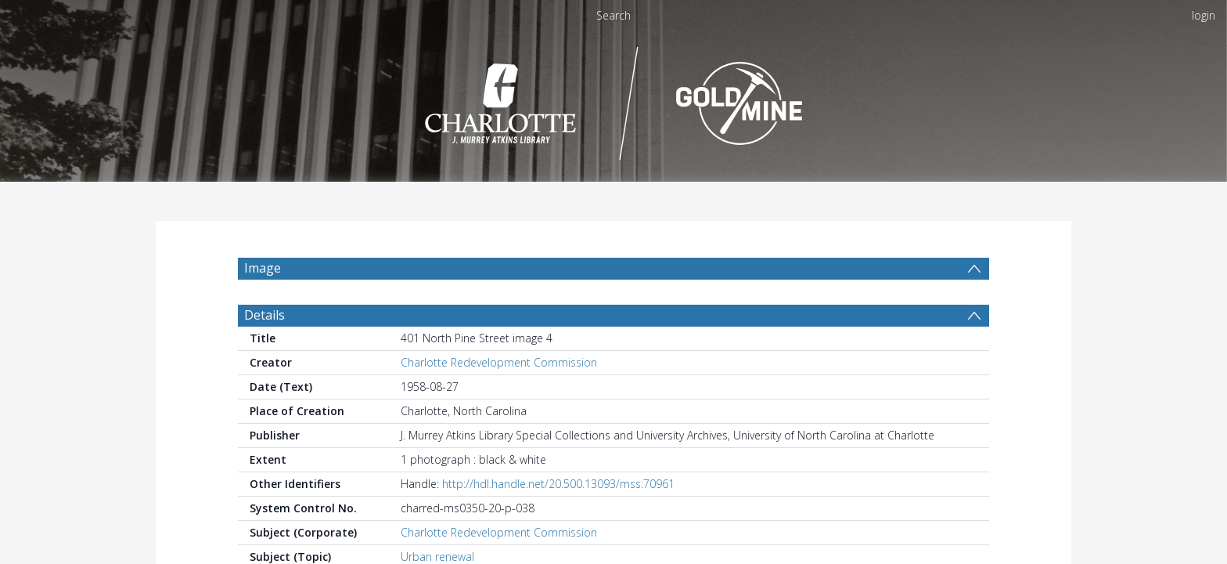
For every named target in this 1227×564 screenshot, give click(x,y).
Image (262, 268)
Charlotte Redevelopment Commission (499, 362)
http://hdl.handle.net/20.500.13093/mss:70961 (558, 483)
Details (264, 315)
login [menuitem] (1203, 15)
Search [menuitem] (613, 15)
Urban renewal (437, 556)
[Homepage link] (613, 99)
